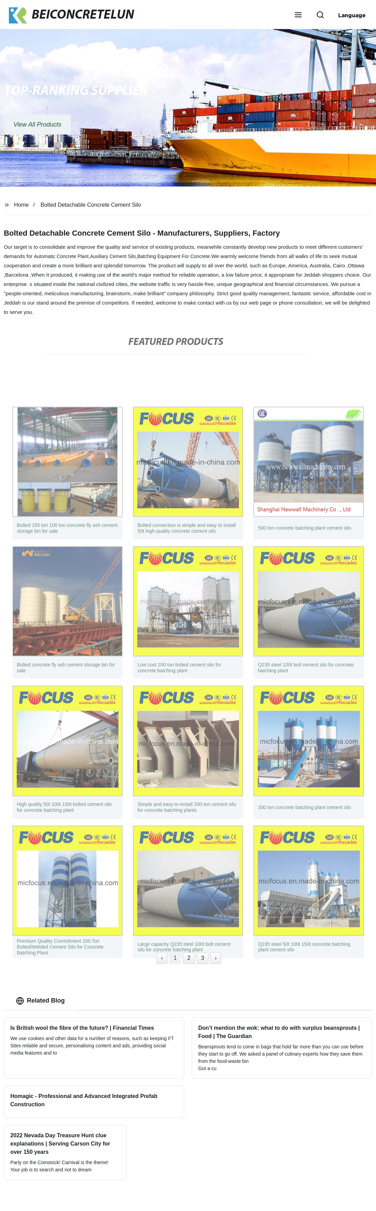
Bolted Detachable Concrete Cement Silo (91, 205)
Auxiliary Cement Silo (113, 256)
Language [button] (352, 15)
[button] (298, 15)
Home (21, 205)
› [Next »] (216, 958)
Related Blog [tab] (40, 1001)
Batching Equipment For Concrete (173, 256)
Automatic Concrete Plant (61, 256)
